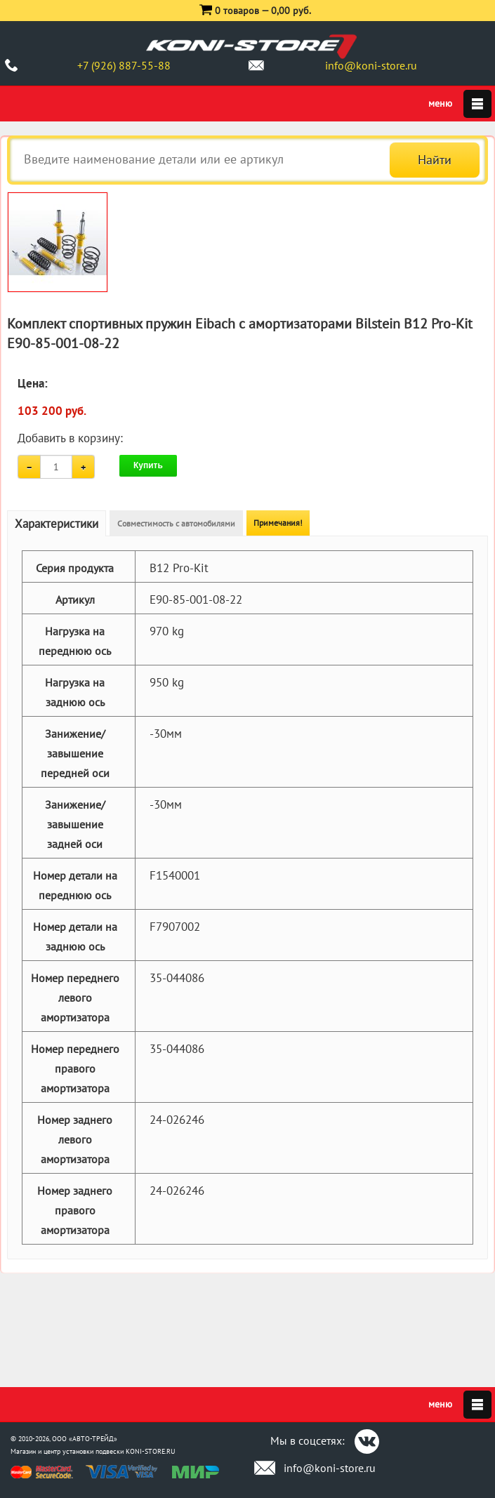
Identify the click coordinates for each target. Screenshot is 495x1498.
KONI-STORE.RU (151, 1451)
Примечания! (278, 522)
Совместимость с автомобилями (176, 523)
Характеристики (56, 523)
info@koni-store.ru (371, 65)
